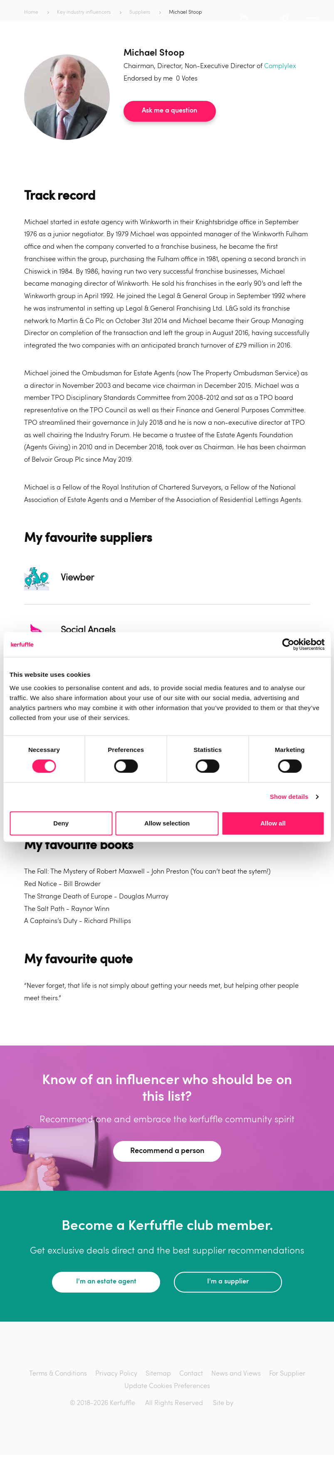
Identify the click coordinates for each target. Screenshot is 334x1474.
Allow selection (167, 823)
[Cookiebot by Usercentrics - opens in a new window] (288, 644)
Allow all (273, 823)
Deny (61, 823)
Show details (289, 796)
